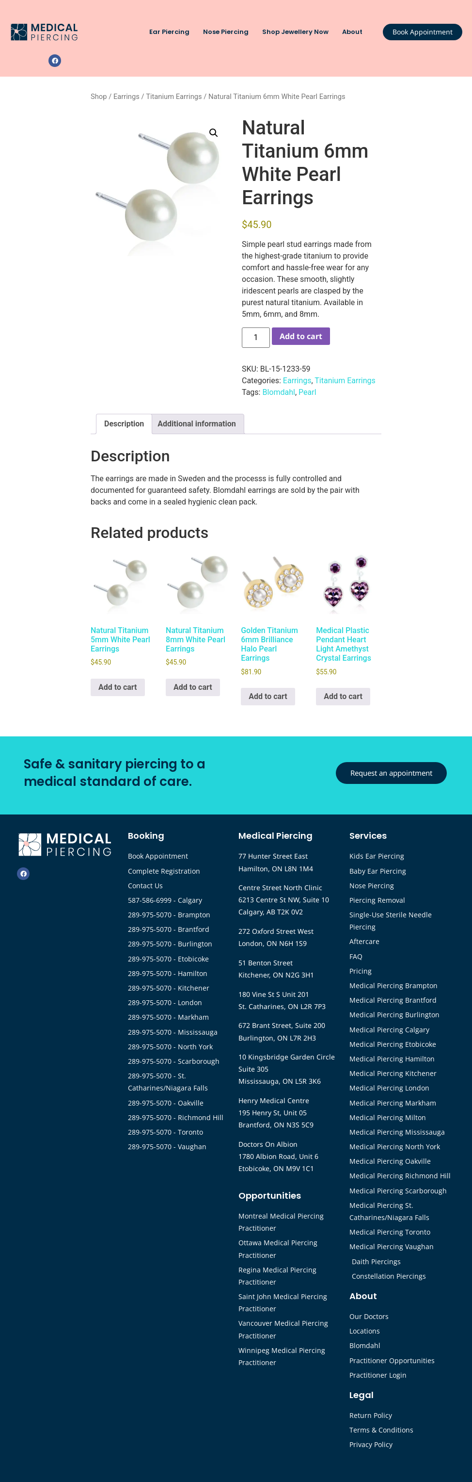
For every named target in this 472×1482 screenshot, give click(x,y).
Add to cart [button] (117, 687)
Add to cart (301, 336)
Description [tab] (124, 423)
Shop (99, 96)
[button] (213, 133)
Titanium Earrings (174, 96)
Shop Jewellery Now (297, 32)
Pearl (307, 392)
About (354, 32)
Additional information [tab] (196, 423)
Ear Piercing (171, 32)
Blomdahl (278, 392)
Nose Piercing (228, 32)
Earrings (126, 96)
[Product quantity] (256, 337)
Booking (146, 836)
